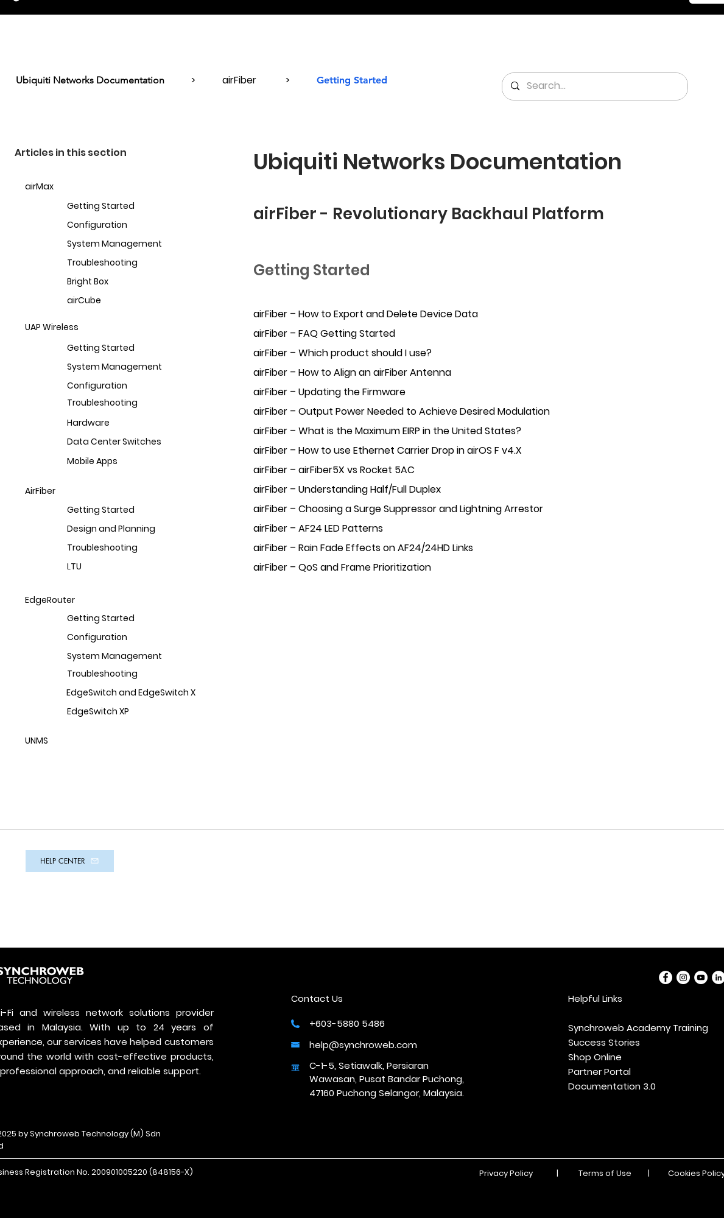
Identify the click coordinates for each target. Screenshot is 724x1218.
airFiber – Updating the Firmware (329, 392)
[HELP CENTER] (70, 861)
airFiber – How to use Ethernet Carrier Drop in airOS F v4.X (387, 450)
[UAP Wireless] (84, 328)
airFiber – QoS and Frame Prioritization (342, 567)
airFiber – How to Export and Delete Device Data (365, 314)
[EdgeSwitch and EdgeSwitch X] (126, 693)
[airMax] (84, 187)
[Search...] (594, 86)
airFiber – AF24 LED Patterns (318, 528)
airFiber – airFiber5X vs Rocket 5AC (334, 470)
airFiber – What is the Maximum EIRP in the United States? (387, 431)
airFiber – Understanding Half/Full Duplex (347, 489)
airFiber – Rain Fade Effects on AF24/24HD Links (363, 548)
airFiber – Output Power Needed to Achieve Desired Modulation (401, 411)
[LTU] (126, 567)
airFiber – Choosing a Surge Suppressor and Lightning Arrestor (398, 509)
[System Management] (126, 244)
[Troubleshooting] (126, 263)
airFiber (239, 80)
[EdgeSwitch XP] (126, 712)
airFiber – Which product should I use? (342, 353)
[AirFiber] (84, 491)
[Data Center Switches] (126, 442)
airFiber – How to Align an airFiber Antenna (352, 372)
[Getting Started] (126, 206)
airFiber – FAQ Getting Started (324, 333)
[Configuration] (126, 225)
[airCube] (126, 301)
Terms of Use (604, 1173)
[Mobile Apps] (126, 461)
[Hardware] (126, 423)
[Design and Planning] (126, 529)
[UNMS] (84, 741)
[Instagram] (683, 977)
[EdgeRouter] (84, 600)
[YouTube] (701, 977)
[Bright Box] (126, 282)
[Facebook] (665, 977)
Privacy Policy (506, 1173)
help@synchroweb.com (363, 1044)
